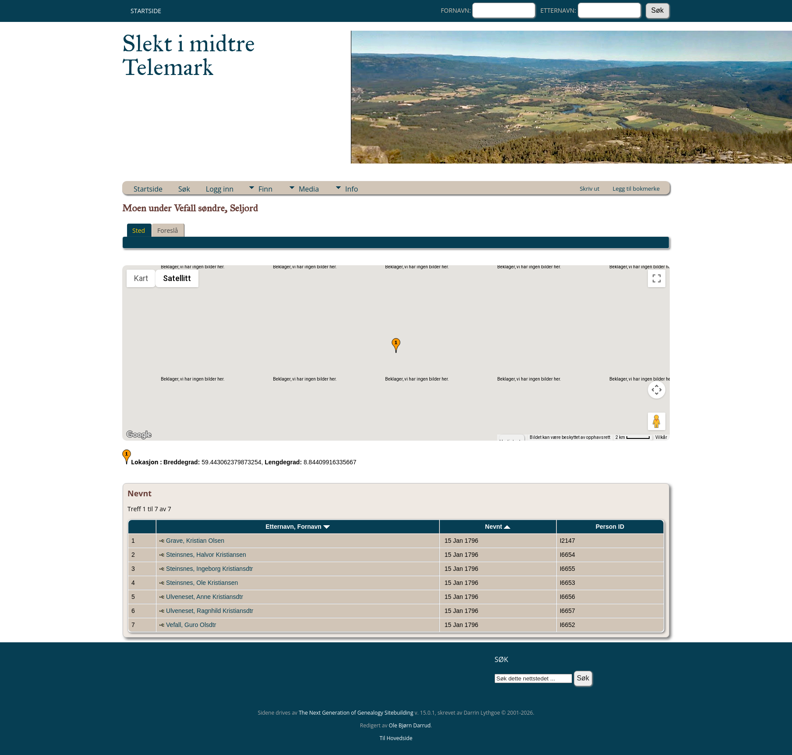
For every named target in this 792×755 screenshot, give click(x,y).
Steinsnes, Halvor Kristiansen (206, 554)
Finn (265, 189)
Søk (184, 189)
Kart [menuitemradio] (141, 278)
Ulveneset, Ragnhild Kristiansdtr (209, 610)
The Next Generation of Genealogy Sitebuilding (356, 712)
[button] (396, 345)
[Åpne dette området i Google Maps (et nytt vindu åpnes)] (138, 435)
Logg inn (219, 189)
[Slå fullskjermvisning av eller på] (656, 278)
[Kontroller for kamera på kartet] (656, 390)
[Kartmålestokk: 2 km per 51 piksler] (633, 437)
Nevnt (497, 526)
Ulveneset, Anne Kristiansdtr (204, 596)
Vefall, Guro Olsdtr (191, 624)
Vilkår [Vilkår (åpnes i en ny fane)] (661, 437)
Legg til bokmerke (636, 188)
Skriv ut (589, 188)
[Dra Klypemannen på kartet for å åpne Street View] (656, 421)
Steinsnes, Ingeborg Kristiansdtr (209, 568)
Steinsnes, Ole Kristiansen (202, 582)
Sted (138, 230)
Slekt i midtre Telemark (188, 55)
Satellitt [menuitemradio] (177, 278)
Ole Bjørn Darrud (410, 725)
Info (351, 189)
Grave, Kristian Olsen (195, 540)
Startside (146, 11)
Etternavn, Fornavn (297, 526)
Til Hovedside (396, 738)
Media (309, 189)
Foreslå (167, 230)
